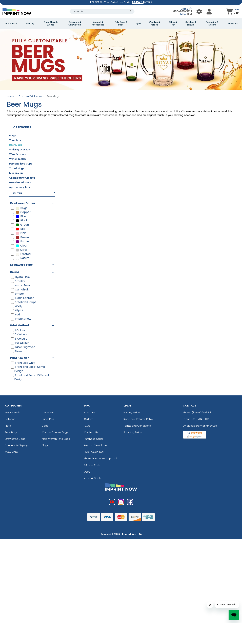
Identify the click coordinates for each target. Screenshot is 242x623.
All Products (11, 23)
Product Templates (96, 445)
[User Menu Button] (199, 11)
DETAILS (148, 2)
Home (10, 96)
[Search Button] (130, 11)
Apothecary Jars (19, 187)
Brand (14, 272)
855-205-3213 (182, 11)
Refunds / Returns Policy (138, 419)
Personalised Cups (20, 163)
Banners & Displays (17, 445)
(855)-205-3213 (201, 412)
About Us (89, 412)
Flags (45, 445)
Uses (87, 471)
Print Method (19, 325)
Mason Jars (16, 173)
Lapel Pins (48, 419)
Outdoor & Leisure (190, 23)
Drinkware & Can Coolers (74, 23)
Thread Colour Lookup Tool (100, 458)
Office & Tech (173, 23)
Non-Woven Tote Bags (56, 439)
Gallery (88, 419)
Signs (138, 23)
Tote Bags (11, 432)
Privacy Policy (132, 412)
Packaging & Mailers (212, 23)
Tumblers (15, 140)
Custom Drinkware (30, 96)
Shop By (30, 23)
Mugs (12, 135)
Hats (8, 425)
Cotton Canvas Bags (55, 432)
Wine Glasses (17, 154)
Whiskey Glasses (19, 149)
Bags (45, 425)
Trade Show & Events (51, 23)
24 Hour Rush (92, 465)
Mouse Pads (12, 412)
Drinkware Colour (22, 203)
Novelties (233, 23)
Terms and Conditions (137, 425)
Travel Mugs (16, 168)
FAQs (87, 425)
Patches (10, 419)
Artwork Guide (92, 478)
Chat (189, 14)
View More (11, 452)
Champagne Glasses (22, 177)
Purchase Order (93, 439)
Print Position (19, 358)
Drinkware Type (21, 265)
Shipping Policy (133, 432)
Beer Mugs (15, 145)
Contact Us (91, 432)
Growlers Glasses (20, 182)
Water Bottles (18, 159)
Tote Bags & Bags (120, 23)
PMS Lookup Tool (94, 452)
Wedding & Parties (154, 23)
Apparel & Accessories (98, 23)
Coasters (48, 412)
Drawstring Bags (15, 439)
